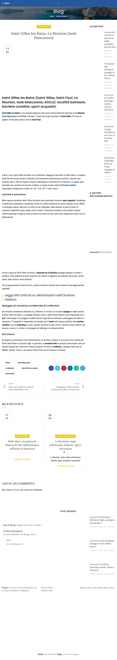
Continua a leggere (22, 459)
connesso (16, 490)
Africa (8, 363)
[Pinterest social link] (63, 368)
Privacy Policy (47, 587)
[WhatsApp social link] (76, 368)
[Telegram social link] (82, 368)
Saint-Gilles (10, 374)
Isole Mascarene (24, 363)
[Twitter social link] (57, 368)
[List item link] (29, 544)
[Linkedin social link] (70, 368)
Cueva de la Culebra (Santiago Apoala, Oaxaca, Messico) (102, 567)
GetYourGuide (105, 252)
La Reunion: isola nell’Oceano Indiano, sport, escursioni (65, 445)
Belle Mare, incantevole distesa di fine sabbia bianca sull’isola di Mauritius (22, 445)
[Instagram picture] (94, 204)
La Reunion (10, 368)
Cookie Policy (46, 590)
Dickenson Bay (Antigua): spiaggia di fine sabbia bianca (102, 543)
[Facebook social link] (51, 368)
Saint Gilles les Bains (30, 368)
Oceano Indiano (61, 16)
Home (51, 16)
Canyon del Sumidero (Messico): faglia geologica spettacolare (102, 520)
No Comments (109, 527)
